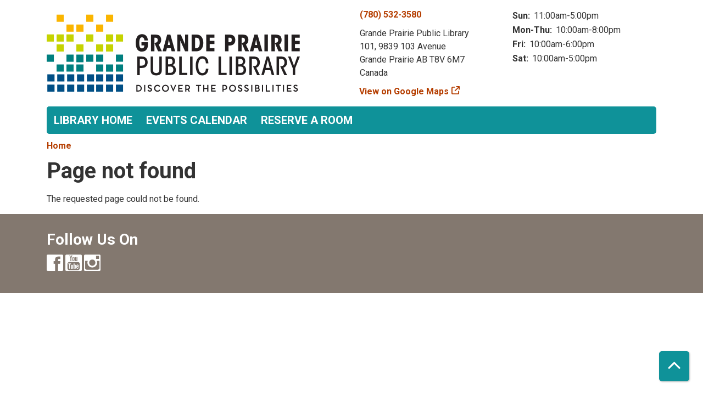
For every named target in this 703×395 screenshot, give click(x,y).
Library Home (93, 120)
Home (59, 145)
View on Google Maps (404, 91)
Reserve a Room (307, 120)
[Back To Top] (674, 366)
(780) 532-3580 (390, 14)
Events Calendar (196, 120)
